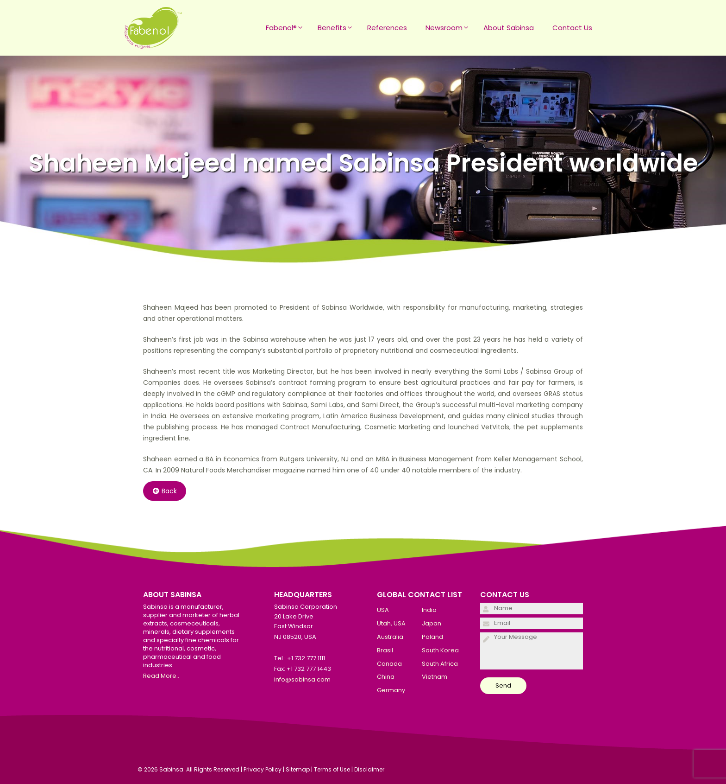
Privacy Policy (263, 769)
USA (383, 610)
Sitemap (298, 769)
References (387, 27)
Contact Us (572, 27)
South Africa (440, 663)
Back (165, 491)
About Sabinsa (508, 27)
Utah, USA (391, 623)
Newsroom (450, 28)
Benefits (338, 28)
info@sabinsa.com (302, 679)
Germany (391, 690)
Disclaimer (369, 769)
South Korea (440, 650)
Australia (390, 636)
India (429, 610)
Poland (432, 636)
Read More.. (161, 675)
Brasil (385, 650)
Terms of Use (332, 769)
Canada (389, 663)
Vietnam (434, 676)
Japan (431, 623)
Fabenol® (287, 28)
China (385, 676)
